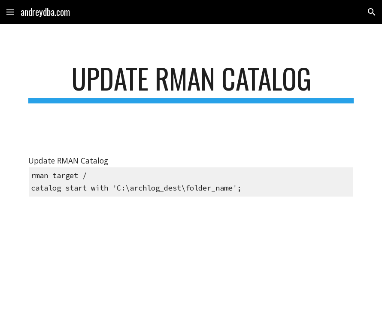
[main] (191, 82)
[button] (10, 12)
